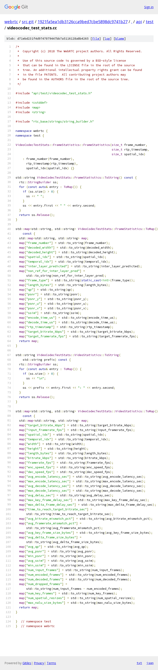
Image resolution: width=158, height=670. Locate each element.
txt (139, 663)
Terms (51, 663)
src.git (28, 21)
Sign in (149, 7)
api (139, 21)
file (95, 38)
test (150, 21)
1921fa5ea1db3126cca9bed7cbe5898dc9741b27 (83, 21)
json (150, 663)
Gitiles (26, 663)
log (107, 38)
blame (119, 38)
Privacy (39, 663)
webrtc (11, 21)
